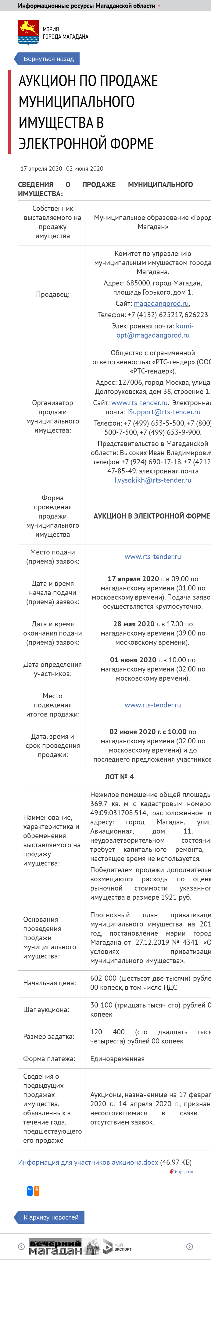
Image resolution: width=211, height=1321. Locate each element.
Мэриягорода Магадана (65, 33)
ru (185, 303)
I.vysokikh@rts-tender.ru (152, 480)
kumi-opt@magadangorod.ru (155, 330)
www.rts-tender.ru (139, 402)
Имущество (184, 1171)
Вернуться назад (49, 58)
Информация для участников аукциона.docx (88, 1162)
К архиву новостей (51, 1217)
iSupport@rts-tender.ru (163, 411)
